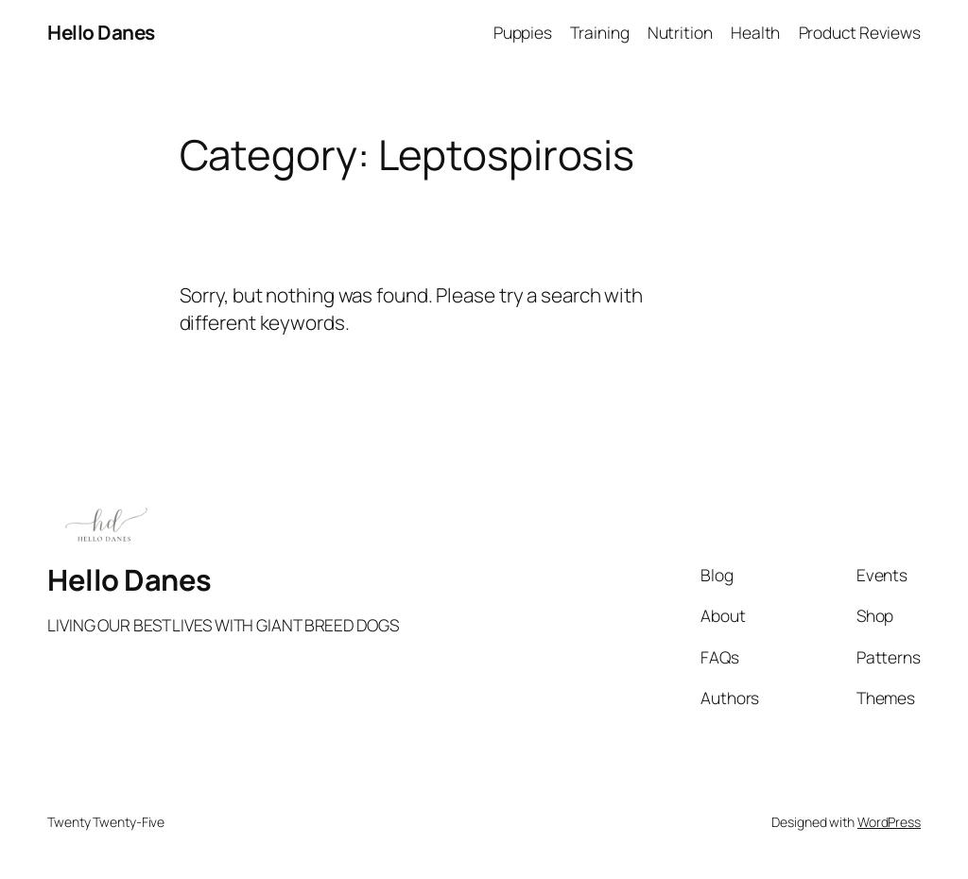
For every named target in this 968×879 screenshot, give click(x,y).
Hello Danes (101, 32)
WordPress (889, 822)
